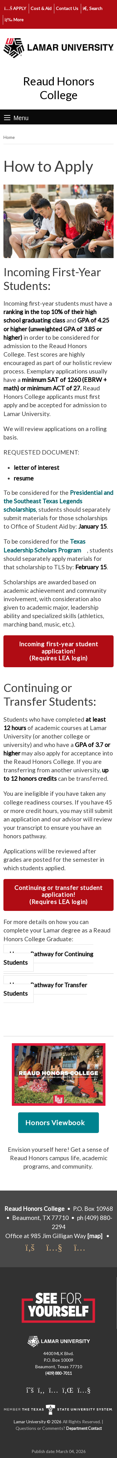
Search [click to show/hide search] (92, 8)
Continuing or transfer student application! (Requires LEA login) (58, 895)
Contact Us (67, 8)
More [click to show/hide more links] (14, 19)
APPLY (15, 8)
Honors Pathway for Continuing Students (48, 958)
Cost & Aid (41, 8)
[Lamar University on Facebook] (41, 1389)
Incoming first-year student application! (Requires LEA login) (58, 651)
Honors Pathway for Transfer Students (45, 989)
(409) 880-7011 (58, 1373)
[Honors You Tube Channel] (58, 1248)
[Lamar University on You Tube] (84, 1389)
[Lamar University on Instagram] (53, 1389)
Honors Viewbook (55, 1122)
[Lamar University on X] (30, 1389)
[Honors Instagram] (82, 1248)
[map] (94, 1235)
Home (9, 137)
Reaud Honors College (59, 88)
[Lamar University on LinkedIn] (68, 1389)
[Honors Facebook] (34, 1248)
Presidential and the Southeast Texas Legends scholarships (58, 501)
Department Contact (84, 1428)
